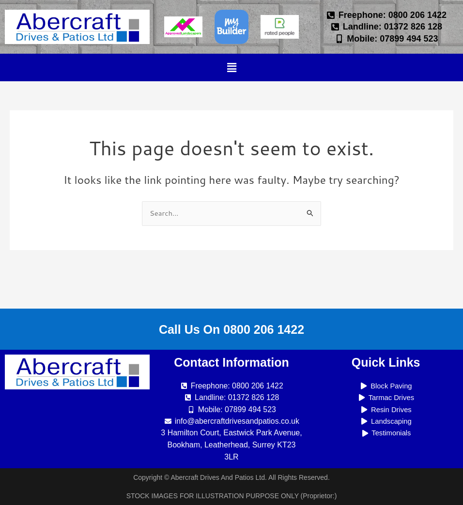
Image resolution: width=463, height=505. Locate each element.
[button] (231, 67)
